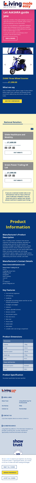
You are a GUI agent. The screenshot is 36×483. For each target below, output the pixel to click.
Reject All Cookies (9, 467)
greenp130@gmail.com (9, 283)
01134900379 (6, 281)
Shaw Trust (5, 401)
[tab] (13, 121)
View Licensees (10, 38)
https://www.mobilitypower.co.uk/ (14, 264)
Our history (5, 405)
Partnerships (23, 409)
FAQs (20, 405)
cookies (8, 459)
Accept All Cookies (9, 478)
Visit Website (18, 152)
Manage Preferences (10, 472)
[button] (5, 65)
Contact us (5, 409)
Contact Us (25, 418)
